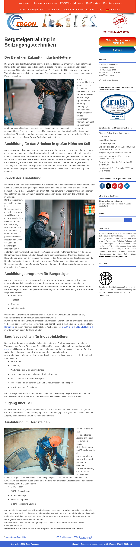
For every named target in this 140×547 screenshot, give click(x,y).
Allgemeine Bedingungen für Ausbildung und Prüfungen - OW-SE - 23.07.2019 (102, 544)
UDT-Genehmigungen (32, 9)
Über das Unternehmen (45, 3)
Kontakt (90, 9)
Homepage (23, 3)
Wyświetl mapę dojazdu (108, 80)
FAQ (99, 9)
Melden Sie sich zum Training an (118, 41)
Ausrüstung (54, 9)
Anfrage (117, 50)
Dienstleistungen (112, 3)
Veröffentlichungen (73, 9)
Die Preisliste (93, 3)
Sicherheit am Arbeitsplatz (110, 201)
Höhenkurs (9, 327)
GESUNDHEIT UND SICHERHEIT (77, 327)
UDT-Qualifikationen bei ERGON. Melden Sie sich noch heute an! (74, 538)
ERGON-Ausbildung (71, 3)
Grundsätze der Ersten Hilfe (15, 537)
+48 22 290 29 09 (118, 31)
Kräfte (7, 349)
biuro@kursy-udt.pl (106, 75)
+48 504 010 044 (113, 72)
